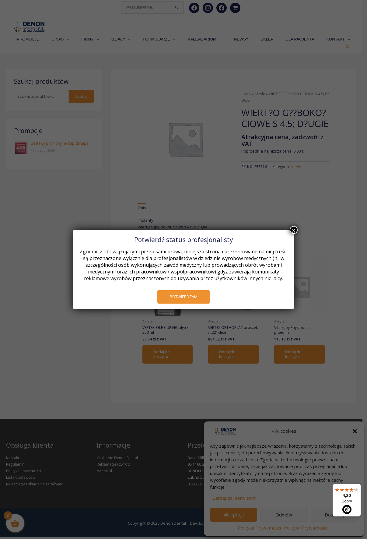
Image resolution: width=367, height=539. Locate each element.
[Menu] (357, 487)
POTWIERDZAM (183, 296)
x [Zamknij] (293, 230)
